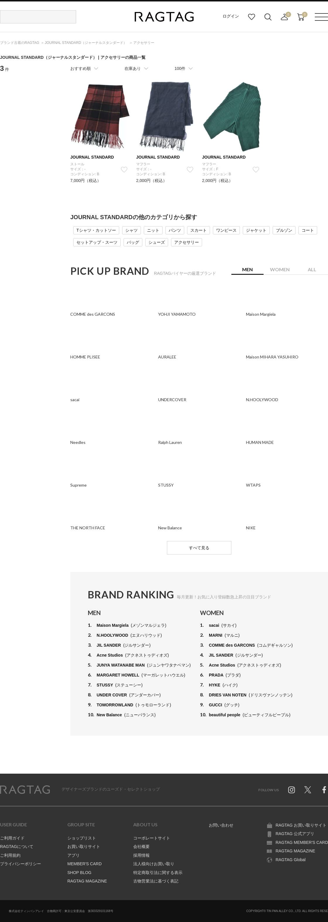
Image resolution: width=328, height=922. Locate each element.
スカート (198, 230)
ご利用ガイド (12, 838)
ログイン (231, 16)
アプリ (73, 855)
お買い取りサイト (83, 846)
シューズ (156, 242)
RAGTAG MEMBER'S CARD (302, 842)
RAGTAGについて (16, 846)
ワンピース (226, 230)
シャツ (131, 230)
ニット (153, 230)
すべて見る (199, 547)
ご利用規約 (10, 855)
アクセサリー (186, 242)
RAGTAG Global (290, 859)
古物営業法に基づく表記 (155, 881)
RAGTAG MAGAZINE (87, 881)
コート (308, 230)
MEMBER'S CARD (84, 863)
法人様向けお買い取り (153, 863)
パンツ (175, 230)
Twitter (308, 790)
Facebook (324, 790)
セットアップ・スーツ (96, 242)
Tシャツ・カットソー (96, 230)
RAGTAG (25, 789)
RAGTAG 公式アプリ (295, 833)
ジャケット (256, 230)
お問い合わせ (221, 825)
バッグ (133, 242)
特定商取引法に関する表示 (157, 872)
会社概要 (141, 846)
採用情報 (141, 855)
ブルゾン (284, 230)
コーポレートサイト (151, 838)
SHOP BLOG (79, 872)
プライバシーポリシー (20, 863)
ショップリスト (81, 838)
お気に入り (251, 17)
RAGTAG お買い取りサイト (301, 825)
